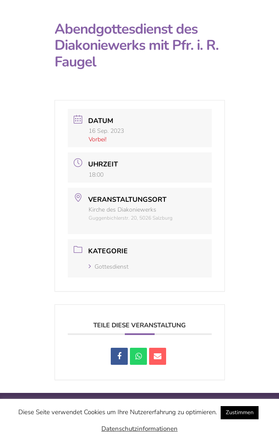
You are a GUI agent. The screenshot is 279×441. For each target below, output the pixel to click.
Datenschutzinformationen (139, 428)
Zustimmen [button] (239, 412)
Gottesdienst (109, 267)
